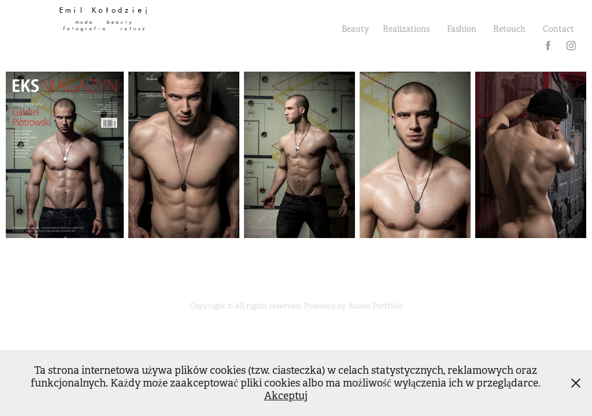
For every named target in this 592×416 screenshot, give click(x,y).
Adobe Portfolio (375, 306)
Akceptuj (286, 395)
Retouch (509, 29)
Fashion (461, 29)
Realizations (406, 29)
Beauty (355, 29)
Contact (558, 29)
